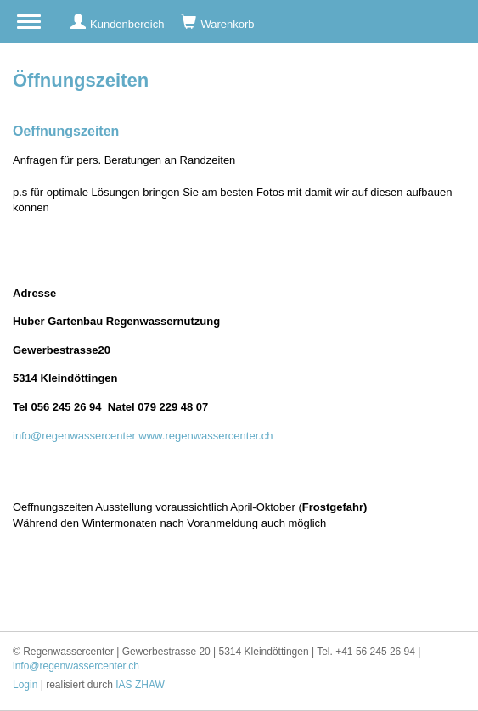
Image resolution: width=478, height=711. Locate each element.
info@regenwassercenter (74, 435)
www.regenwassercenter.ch (205, 435)
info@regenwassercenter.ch (76, 666)
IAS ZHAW (140, 685)
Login (25, 685)
